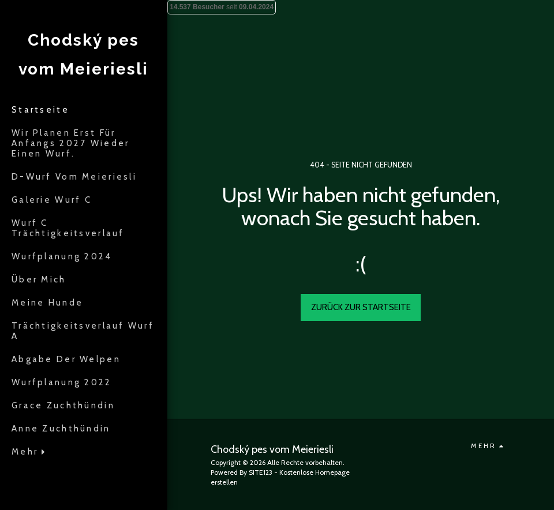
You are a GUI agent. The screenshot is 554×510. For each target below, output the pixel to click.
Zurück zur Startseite (361, 307)
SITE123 (260, 472)
